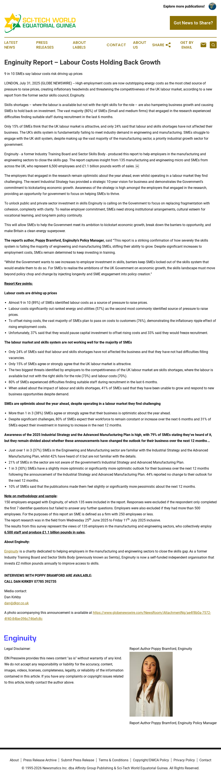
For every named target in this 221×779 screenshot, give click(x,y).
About (14, 760)
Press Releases (45, 45)
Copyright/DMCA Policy (151, 760)
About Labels (79, 45)
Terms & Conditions (113, 760)
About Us (139, 45)
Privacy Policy (184, 760)
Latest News (11, 45)
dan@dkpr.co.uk (16, 603)
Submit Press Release (77, 760)
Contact (116, 45)
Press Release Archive (40, 760)
